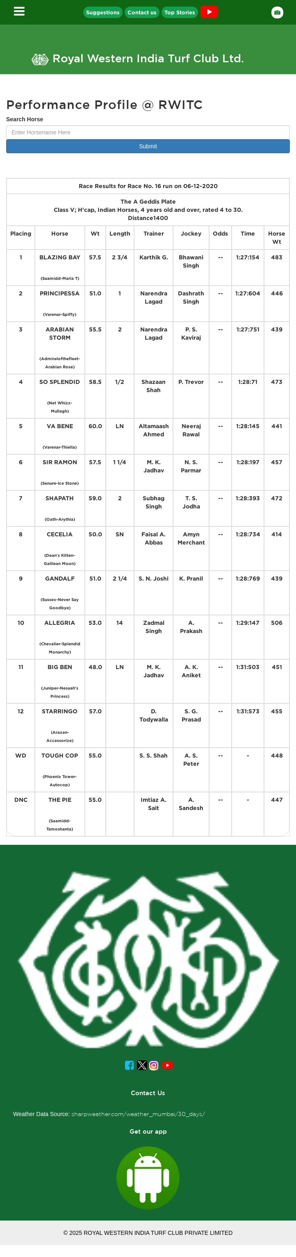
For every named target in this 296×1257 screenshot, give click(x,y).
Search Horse (24, 119)
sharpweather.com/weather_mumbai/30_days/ (138, 1114)
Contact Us (148, 1092)
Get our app (148, 1131)
